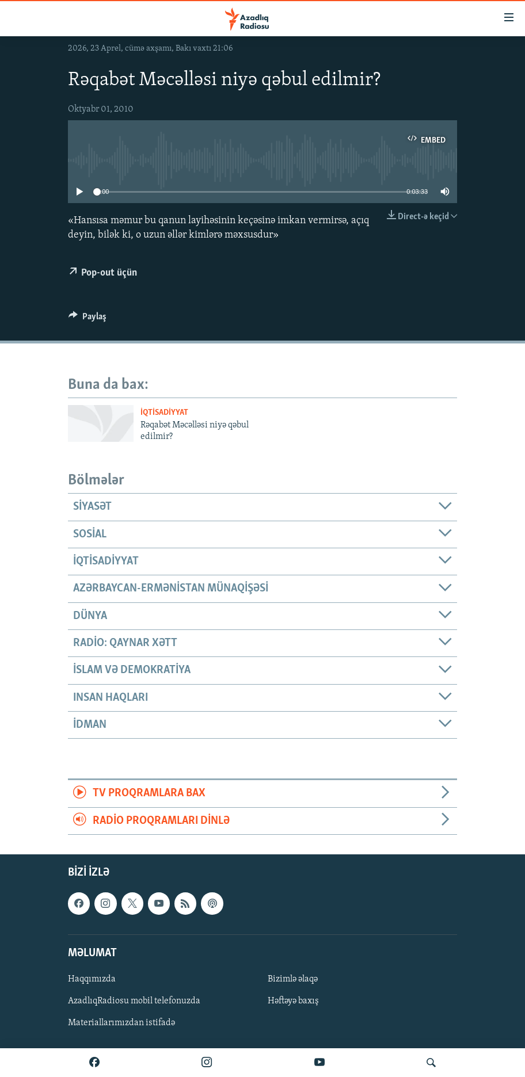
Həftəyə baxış (293, 1001)
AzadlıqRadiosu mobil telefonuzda (134, 1001)
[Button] (87, 319)
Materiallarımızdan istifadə (121, 1023)
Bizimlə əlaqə (293, 979)
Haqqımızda (92, 979)
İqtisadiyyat (164, 412)
